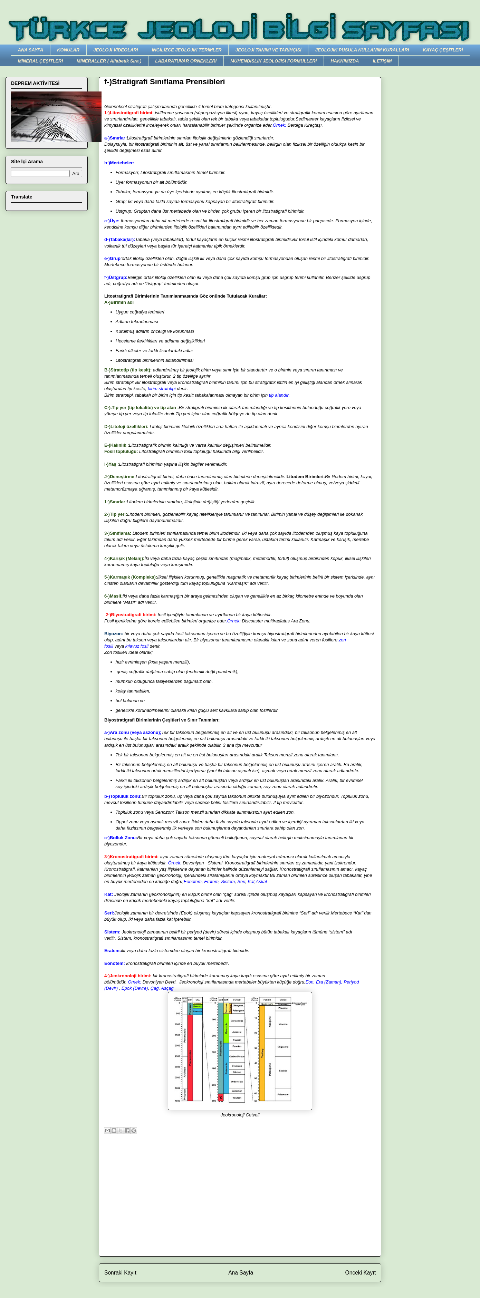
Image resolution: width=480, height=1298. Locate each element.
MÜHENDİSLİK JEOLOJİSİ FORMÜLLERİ (273, 61)
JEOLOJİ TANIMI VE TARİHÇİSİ (268, 49)
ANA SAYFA (31, 49)
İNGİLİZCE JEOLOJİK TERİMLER (186, 49)
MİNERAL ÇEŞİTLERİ (40, 61)
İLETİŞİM (382, 61)
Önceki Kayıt (360, 1273)
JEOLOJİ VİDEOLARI (115, 49)
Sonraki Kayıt (120, 1273)
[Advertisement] (240, 1202)
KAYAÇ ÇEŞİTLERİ (443, 49)
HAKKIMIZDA (344, 61)
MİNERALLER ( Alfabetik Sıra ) (109, 61)
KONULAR (68, 49)
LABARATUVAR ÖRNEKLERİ (186, 61)
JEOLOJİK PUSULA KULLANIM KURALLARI (362, 49)
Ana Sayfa (240, 1273)
